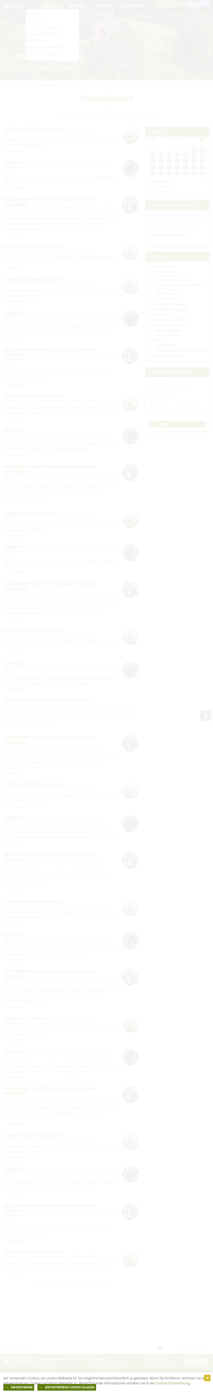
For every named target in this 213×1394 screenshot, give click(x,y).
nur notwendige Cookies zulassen (94, 1387)
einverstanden (28, 1387)
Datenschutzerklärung (173, 1382)
